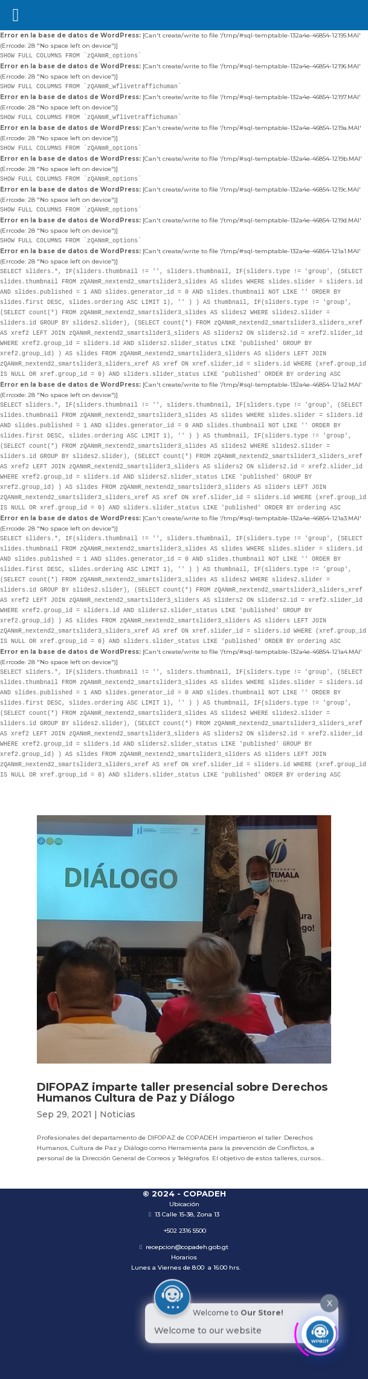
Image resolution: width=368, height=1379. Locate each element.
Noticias (117, 1114)
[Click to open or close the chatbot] (320, 1332)
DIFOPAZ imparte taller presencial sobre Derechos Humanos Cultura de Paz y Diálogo (182, 1092)
